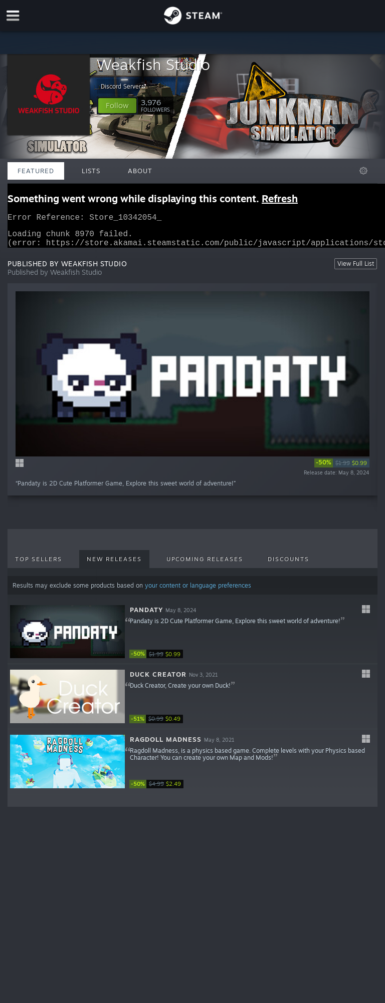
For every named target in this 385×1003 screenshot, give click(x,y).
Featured (36, 171)
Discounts (288, 565)
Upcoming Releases (204, 565)
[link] (341, 468)
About (140, 171)
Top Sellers (38, 565)
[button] (117, 106)
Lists (91, 171)
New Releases (114, 565)
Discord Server (125, 86)
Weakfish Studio (153, 64)
